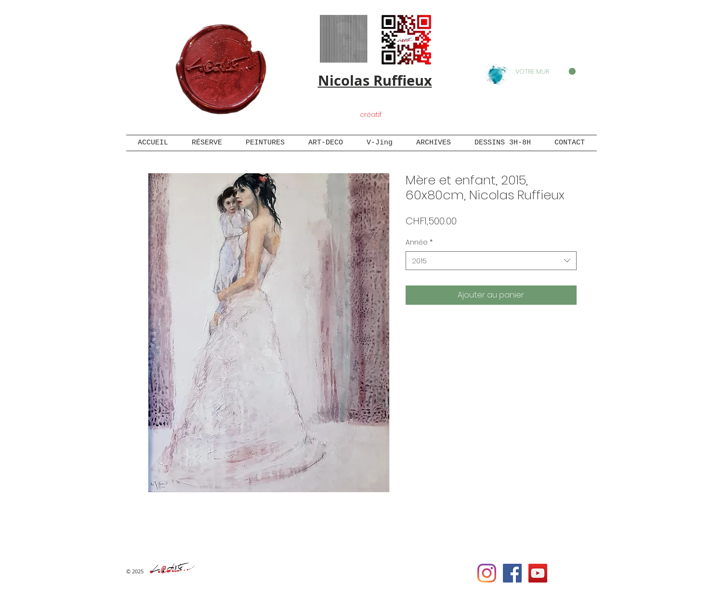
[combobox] (491, 260)
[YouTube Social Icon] (537, 573)
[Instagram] (486, 573)
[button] (545, 71)
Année (419, 242)
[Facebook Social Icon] (512, 573)
